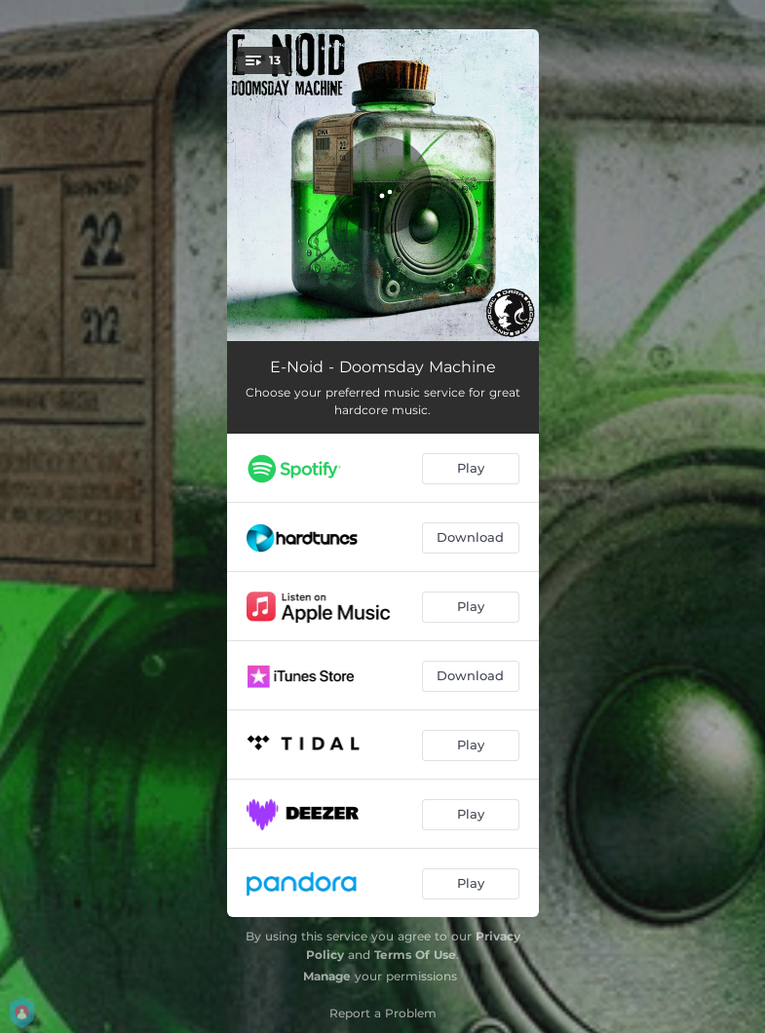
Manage (327, 976)
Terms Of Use (415, 954)
